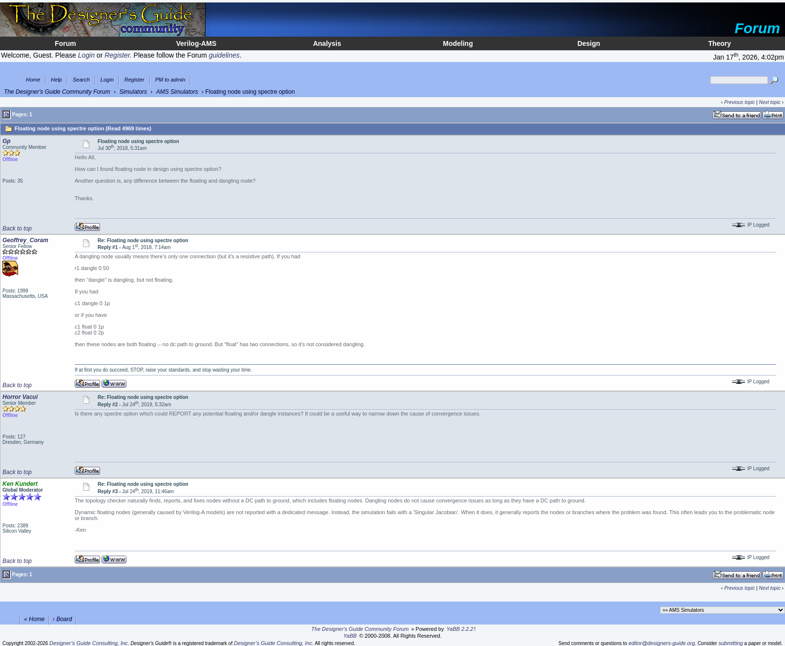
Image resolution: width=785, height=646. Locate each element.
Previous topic (739, 102)
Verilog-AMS (196, 43)
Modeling (458, 43)
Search (81, 79)
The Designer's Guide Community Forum (57, 91)
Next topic (769, 102)
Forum (65, 43)
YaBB (349, 636)
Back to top (17, 228)
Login (107, 79)
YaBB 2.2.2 (460, 629)
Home (33, 79)
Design (589, 43)
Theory (719, 43)
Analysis (327, 43)
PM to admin (170, 79)
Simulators (133, 91)
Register (134, 79)
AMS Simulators (177, 91)
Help (56, 79)
